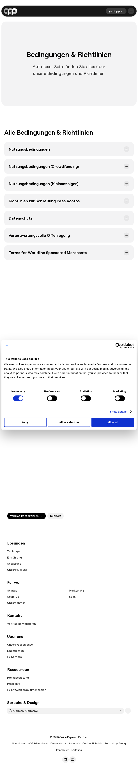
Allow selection (69, 422)
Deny (25, 422)
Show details (118, 411)
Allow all (112, 422)
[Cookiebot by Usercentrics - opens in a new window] (118, 345)
